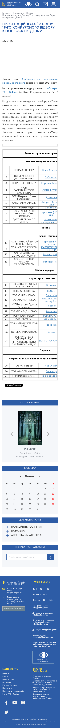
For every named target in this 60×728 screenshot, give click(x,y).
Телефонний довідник (13, 608)
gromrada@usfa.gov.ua (42, 637)
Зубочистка (51, 177)
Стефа (51, 332)
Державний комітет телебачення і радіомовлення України (42, 696)
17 (38, 499)
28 (14, 509)
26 (53, 504)
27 (7, 509)
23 (30, 504)
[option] (30, 436)
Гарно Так (51, 325)
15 (22, 499)
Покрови (51, 306)
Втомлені (51, 285)
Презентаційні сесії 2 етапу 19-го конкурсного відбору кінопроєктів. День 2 (28, 16)
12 (53, 494)
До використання (30, 520)
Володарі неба (51, 262)
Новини (29, 13)
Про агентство (8, 680)
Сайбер (51, 291)
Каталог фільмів (30, 403)
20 (7, 504)
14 (14, 499)
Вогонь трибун (51, 254)
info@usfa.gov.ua (40, 608)
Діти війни (51, 197)
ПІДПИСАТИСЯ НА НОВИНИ (30, 547)
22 (22, 504)
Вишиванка (51, 311)
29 (22, 509)
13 (7, 499)
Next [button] (48, 434)
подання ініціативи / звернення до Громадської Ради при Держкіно (44, 644)
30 (30, 509)
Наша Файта (51, 366)
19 (53, 499)
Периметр (51, 371)
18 (45, 499)
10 (38, 494)
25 (45, 504)
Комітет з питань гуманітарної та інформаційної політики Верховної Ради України (44, 683)
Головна (6, 13)
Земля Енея (51, 208)
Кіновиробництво (9, 685)
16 (30, 499)
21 (14, 504)
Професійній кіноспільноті (26, 527)
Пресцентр (18, 13)
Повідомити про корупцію (13, 691)
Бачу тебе (51, 295)
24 (38, 504)
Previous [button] (12, 434)
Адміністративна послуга (26, 535)
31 (38, 509)
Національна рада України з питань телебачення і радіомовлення (43, 690)
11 (45, 494)
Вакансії (5, 677)
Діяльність (6, 683)
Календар (30, 468)
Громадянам (18, 531)
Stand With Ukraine (10, 694)
